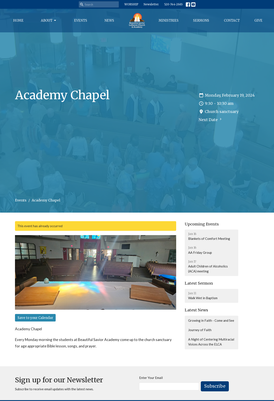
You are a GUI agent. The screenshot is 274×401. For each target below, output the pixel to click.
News (109, 20)
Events (80, 20)
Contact (232, 20)
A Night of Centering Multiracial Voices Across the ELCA (211, 341)
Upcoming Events (202, 224)
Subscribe (214, 386)
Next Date (211, 119)
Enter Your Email (151, 378)
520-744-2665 (173, 4)
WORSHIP (131, 4)
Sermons (201, 20)
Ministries (169, 20)
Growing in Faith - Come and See (211, 320)
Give (258, 20)
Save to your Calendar (35, 318)
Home (18, 20)
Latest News (196, 310)
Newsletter (151, 4)
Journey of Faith (199, 330)
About (49, 20)
